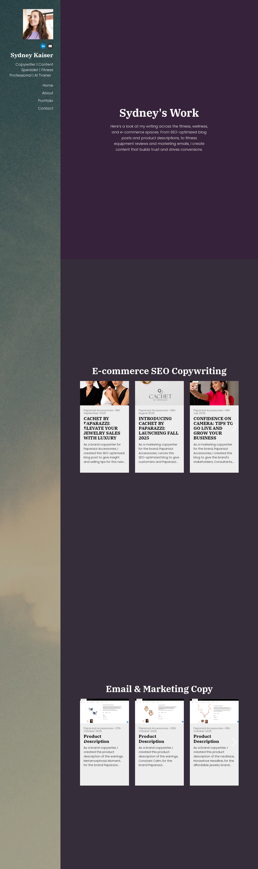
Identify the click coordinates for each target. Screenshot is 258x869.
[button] (234, 426)
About (47, 92)
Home (48, 85)
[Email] (50, 46)
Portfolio (45, 100)
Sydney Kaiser (31, 55)
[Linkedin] (43, 46)
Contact (45, 107)
